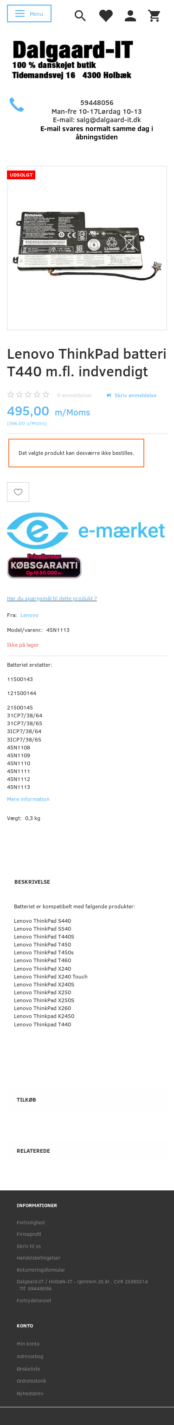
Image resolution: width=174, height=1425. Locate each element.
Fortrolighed (31, 1222)
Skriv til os (29, 1245)
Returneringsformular (41, 1269)
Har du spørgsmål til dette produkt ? (52, 598)
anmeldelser (74, 395)
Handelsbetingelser (38, 1257)
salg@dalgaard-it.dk (109, 119)
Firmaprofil (29, 1233)
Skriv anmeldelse (134, 395)
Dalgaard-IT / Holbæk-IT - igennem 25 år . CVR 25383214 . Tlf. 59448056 (82, 1285)
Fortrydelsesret (34, 1300)
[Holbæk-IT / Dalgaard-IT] (80, 59)
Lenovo (29, 614)
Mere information (28, 798)
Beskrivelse (32, 881)
